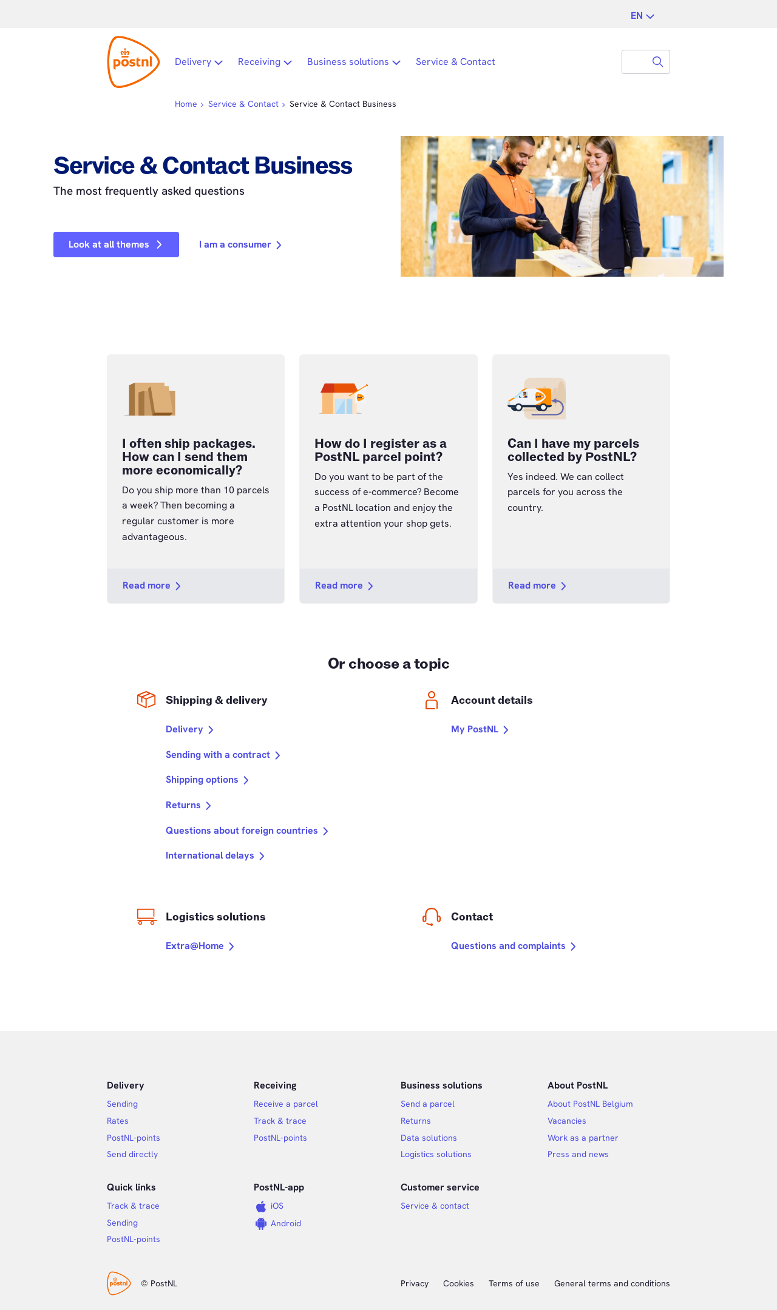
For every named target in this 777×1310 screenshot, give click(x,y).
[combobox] (634, 61)
